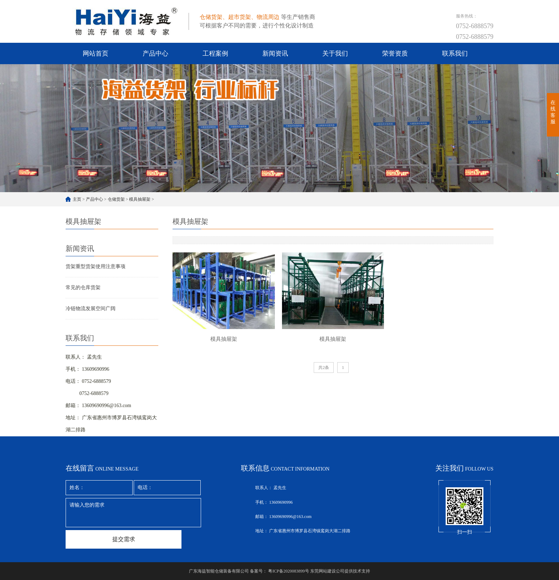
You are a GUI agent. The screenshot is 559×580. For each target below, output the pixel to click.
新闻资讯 (275, 53)
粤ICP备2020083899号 (288, 571)
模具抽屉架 (139, 199)
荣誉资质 (395, 53)
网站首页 (95, 53)
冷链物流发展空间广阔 (91, 308)
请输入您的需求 (133, 512)
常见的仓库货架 (83, 287)
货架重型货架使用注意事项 (95, 266)
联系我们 (455, 53)
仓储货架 (116, 199)
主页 (77, 199)
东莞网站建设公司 (327, 571)
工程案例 (215, 53)
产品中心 (155, 53)
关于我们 (335, 53)
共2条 (323, 367)
